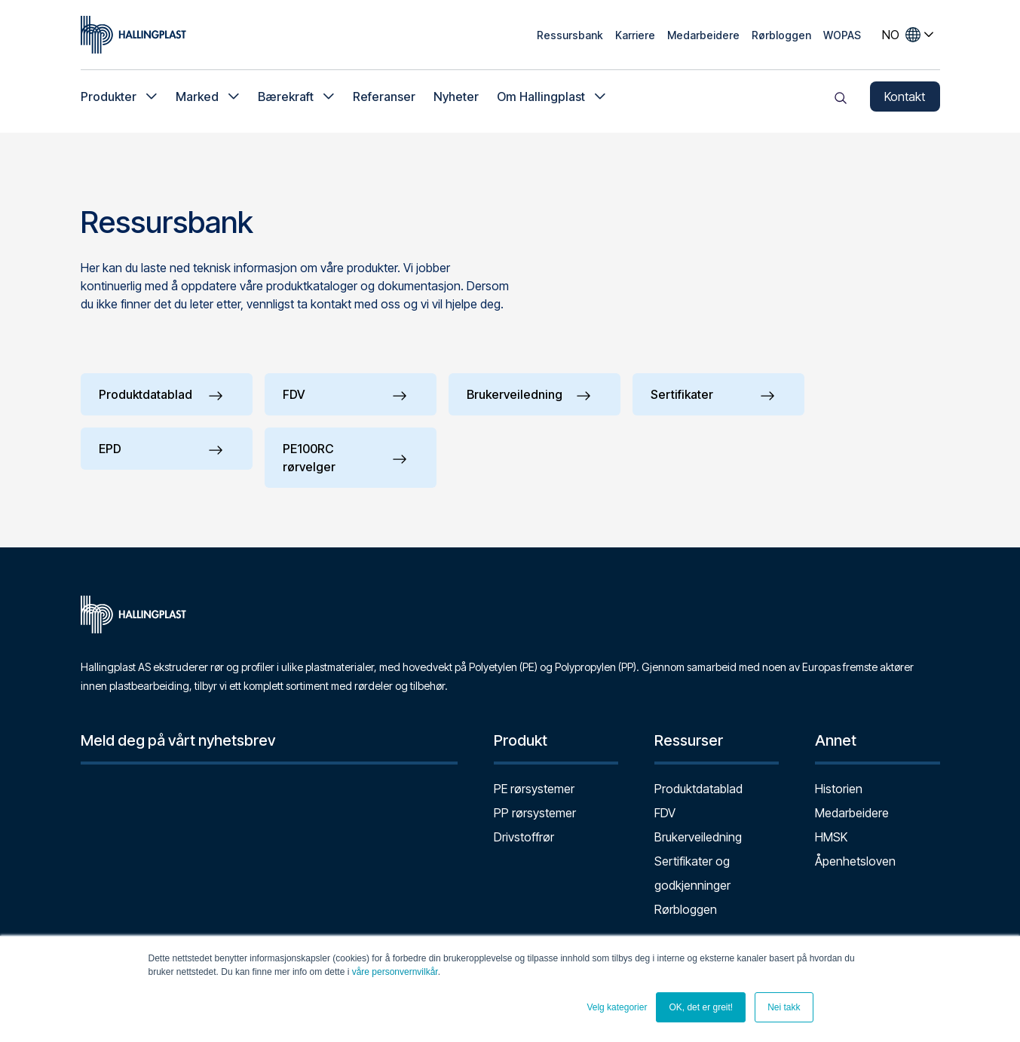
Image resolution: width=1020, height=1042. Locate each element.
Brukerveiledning (698, 836)
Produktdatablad (698, 788)
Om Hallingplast (541, 98)
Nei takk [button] (783, 1007)
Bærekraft (286, 98)
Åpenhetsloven (855, 861)
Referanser (384, 98)
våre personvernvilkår (395, 972)
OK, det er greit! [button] (701, 1007)
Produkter (108, 98)
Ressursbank (570, 35)
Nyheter (456, 98)
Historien (838, 788)
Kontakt (904, 98)
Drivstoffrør (524, 836)
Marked (197, 98)
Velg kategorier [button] (617, 1007)
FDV (664, 812)
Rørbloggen (781, 35)
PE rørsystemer (534, 788)
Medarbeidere (703, 35)
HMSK (831, 836)
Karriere (635, 35)
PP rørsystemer (535, 812)
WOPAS (842, 35)
